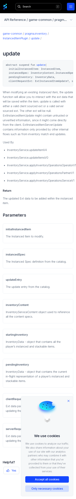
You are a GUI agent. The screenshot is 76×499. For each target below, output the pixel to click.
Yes (11, 470)
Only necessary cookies (47, 488)
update (35, 38)
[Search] (38, 6)
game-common (12, 33)
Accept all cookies (47, 479)
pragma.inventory (36, 33)
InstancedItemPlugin (15, 38)
